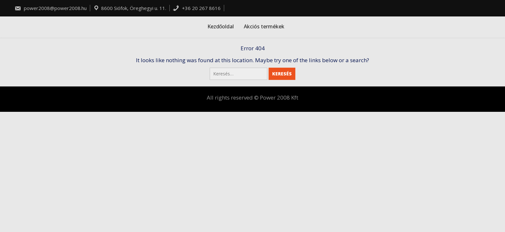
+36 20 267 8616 (197, 8)
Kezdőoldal (220, 26)
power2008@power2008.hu (50, 8)
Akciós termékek (264, 26)
